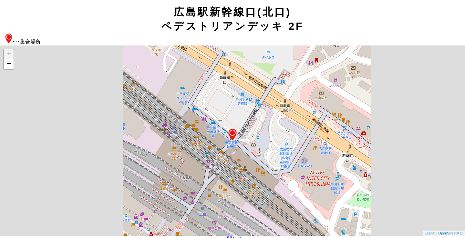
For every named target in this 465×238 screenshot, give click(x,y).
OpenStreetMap (450, 233)
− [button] (9, 64)
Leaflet (430, 233)
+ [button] (9, 54)
